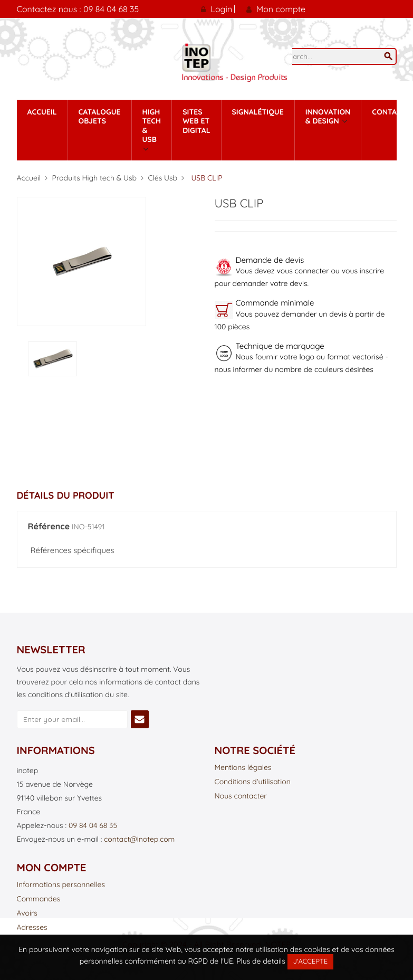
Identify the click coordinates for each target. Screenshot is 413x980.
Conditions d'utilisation (253, 782)
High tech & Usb (151, 126)
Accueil (42, 112)
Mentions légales (243, 768)
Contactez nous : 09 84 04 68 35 (78, 9)
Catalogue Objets (100, 116)
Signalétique (258, 112)
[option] (52, 359)
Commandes (39, 899)
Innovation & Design (328, 116)
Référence (49, 526)
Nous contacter (241, 796)
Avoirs (27, 913)
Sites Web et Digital (196, 121)
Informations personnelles (61, 885)
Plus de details (260, 961)
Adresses (32, 928)
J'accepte (310, 961)
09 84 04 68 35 (93, 825)
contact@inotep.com (139, 839)
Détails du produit (65, 495)
